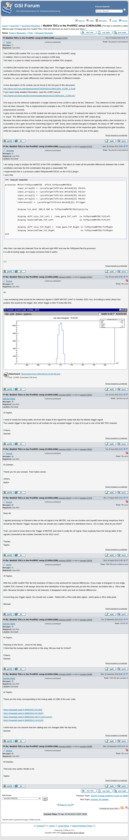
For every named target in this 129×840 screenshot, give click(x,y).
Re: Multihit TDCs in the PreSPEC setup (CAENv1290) (32, 146)
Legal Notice (63, 825)
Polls (30, 33)
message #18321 (65, 277)
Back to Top (65, 805)
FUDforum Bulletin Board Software (72, 832)
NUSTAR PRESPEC (31, 26)
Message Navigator (44, 33)
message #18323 (65, 449)
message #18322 (65, 395)
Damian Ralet (9, 398)
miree (8, 42)
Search (80, 21)
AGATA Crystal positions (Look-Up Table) (109, 795)
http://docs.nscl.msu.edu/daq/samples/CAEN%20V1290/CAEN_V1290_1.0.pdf (39, 89)
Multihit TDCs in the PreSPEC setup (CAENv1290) (30, 38)
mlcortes (10, 150)
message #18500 (65, 746)
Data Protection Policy (82, 825)
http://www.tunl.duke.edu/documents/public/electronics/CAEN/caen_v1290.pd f (39, 96)
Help (90, 21)
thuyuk (9, 281)
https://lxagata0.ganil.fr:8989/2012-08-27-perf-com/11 (27, 717)
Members (101, 21)
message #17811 (65, 146)
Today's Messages (17, 33)
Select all (14, 180)
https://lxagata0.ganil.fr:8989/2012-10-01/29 (23, 720)
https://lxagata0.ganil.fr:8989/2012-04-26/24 (23, 713)
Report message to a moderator (116, 135)
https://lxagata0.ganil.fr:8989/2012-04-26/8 (22, 709)
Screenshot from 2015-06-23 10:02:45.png (40, 374)
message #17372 (61, 38)
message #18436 (65, 560)
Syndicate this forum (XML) (109, 808)
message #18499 (65, 674)
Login (113, 21)
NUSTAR (14, 26)
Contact (40, 825)
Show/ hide (23, 180)
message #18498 (65, 619)
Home (123, 21)
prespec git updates (100, 799)
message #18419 (65, 498)
